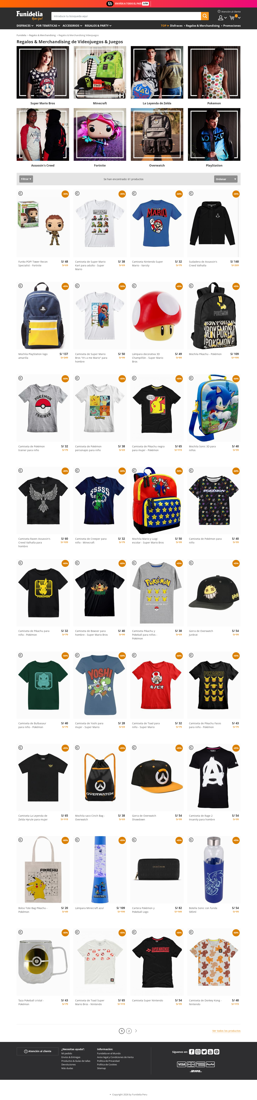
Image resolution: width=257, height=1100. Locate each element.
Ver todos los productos (226, 1030)
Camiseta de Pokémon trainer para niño (31, 448)
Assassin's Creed (42, 165)
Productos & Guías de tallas (75, 1060)
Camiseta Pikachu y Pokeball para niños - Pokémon (144, 634)
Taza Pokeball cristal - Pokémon (31, 1002)
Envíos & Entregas (70, 1057)
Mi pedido (66, 1053)
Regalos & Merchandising (42, 35)
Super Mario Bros (43, 103)
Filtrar (25, 179)
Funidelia (21, 35)
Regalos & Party (97, 25)
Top (163, 25)
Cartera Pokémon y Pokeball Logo (143, 909)
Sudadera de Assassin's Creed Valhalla (203, 263)
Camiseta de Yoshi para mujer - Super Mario (89, 725)
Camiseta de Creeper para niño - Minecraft (91, 540)
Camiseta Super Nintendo (147, 1000)
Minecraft (100, 103)
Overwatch (157, 165)
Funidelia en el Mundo (109, 1053)
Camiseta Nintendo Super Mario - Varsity (147, 263)
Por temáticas (46, 25)
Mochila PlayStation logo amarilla (32, 355)
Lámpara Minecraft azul (89, 908)
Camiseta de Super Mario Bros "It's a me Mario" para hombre (91, 357)
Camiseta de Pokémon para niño (205, 540)
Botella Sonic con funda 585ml (203, 909)
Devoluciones (68, 1064)
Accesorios (71, 25)
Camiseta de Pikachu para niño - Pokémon (33, 632)
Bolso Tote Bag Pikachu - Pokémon (32, 909)
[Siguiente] (136, 1031)
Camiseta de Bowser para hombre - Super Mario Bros (91, 632)
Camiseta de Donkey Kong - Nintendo (205, 1002)
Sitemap (101, 1068)
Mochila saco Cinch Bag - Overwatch (90, 817)
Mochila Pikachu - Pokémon (205, 354)
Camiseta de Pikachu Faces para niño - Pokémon (205, 725)
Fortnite (100, 165)
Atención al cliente (37, 1051)
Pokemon (214, 103)
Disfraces (24, 25)
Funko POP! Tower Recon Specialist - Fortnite (33, 263)
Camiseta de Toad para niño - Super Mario (146, 725)
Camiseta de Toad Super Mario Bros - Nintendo (89, 1002)
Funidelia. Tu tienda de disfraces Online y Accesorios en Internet (29, 16)
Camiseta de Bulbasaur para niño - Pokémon (32, 725)
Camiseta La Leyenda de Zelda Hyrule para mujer (33, 817)
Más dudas (67, 1068)
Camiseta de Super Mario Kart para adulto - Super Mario (90, 265)
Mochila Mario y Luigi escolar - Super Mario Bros (148, 540)
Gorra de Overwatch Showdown (144, 817)
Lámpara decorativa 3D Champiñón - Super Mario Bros (147, 357)
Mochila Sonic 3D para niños (202, 448)
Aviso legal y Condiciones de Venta (115, 1057)
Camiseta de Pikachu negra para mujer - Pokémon (148, 448)
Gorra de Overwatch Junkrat (201, 632)
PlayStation (214, 165)
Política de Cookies (107, 1064)
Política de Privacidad (108, 1060)
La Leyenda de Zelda (157, 103)
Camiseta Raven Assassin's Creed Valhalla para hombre (34, 542)
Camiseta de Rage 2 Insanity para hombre (202, 817)
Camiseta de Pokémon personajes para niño (88, 448)
